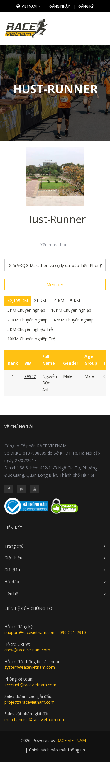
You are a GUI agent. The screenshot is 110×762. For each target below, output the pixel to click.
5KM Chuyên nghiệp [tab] (26, 310)
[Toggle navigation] (97, 25)
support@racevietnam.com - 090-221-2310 (45, 632)
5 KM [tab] (75, 301)
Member (55, 284)
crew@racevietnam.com (27, 650)
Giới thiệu (13, 558)
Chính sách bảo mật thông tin (57, 750)
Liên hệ (11, 593)
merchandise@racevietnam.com (34, 719)
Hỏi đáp (11, 581)
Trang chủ (14, 546)
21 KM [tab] (40, 301)
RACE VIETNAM (71, 740)
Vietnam (31, 6)
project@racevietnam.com (29, 702)
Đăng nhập (59, 6)
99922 (30, 376)
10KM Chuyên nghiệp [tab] (71, 310)
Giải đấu (12, 570)
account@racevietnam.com (30, 685)
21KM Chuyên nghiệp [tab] (27, 320)
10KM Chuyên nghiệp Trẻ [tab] (31, 338)
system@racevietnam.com (29, 667)
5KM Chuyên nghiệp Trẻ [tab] (30, 329)
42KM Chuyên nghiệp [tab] (73, 320)
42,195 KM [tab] (17, 301)
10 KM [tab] (58, 301)
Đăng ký (86, 6)
